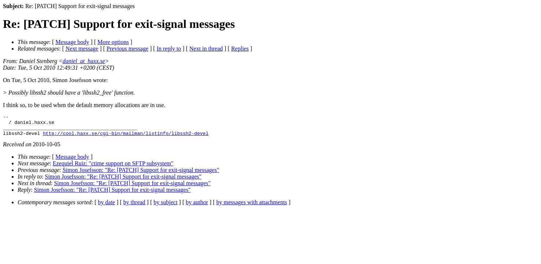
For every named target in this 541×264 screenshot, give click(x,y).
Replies (240, 48)
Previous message (127, 48)
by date (106, 206)
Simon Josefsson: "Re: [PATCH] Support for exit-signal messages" (141, 174)
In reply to (169, 48)
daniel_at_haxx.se (84, 61)
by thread (134, 206)
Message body (72, 42)
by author (197, 206)
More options (113, 42)
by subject (166, 206)
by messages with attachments (251, 206)
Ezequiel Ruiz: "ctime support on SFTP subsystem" (113, 168)
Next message (82, 48)
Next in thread (206, 48)
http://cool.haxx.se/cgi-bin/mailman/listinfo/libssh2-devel (125, 137)
